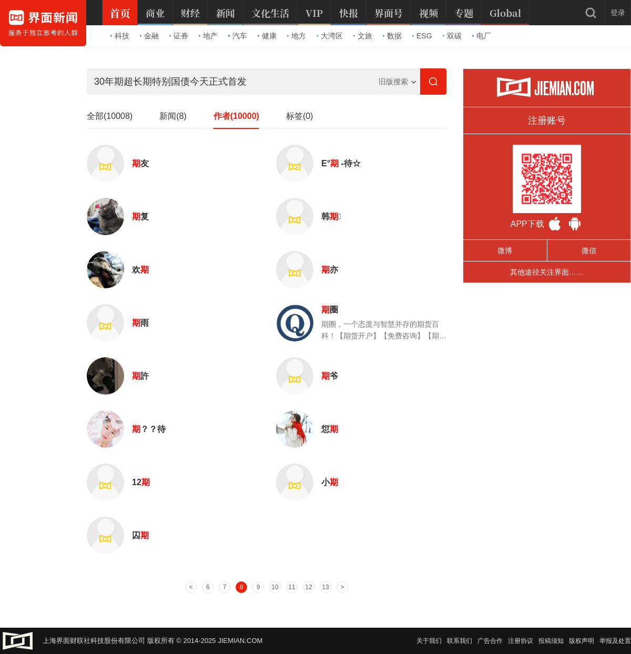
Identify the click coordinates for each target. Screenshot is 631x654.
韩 (331, 216)
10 (274, 587)
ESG (422, 36)
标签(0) (299, 116)
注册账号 (547, 120)
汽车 (237, 36)
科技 (119, 36)
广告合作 (490, 641)
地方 (296, 36)
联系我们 (459, 641)
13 (325, 587)
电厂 (481, 36)
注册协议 (520, 641)
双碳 (452, 36)
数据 (392, 36)
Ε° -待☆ (341, 163)
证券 (178, 36)
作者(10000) (236, 116)
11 (291, 587)
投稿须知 (551, 641)
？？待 (149, 429)
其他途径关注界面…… (547, 272)
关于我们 (429, 641)
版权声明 (581, 641)
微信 (589, 250)
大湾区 (330, 36)
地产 (208, 36)
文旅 (362, 36)
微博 (504, 250)
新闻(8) (173, 116)
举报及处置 (615, 641)
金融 (149, 36)
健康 (267, 36)
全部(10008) (110, 116)
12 (141, 482)
